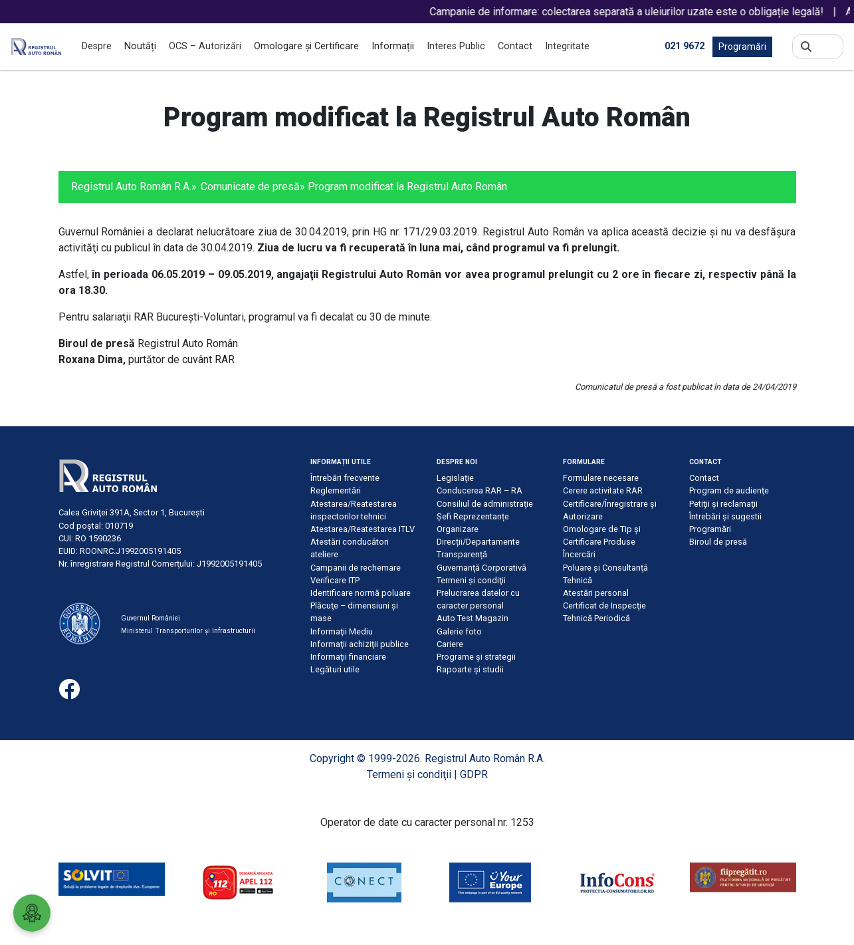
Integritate (567, 46)
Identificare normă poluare (360, 593)
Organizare (458, 529)
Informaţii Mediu (341, 631)
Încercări (579, 554)
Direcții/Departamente (478, 542)
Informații (393, 46)
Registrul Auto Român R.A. (131, 186)
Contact (515, 46)
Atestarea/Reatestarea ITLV (362, 529)
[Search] (827, 46)
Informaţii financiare (348, 657)
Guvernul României (150, 618)
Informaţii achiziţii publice (359, 644)
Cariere (450, 644)
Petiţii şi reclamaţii (723, 504)
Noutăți (140, 46)
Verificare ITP (335, 580)
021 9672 (684, 46)
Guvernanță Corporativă (481, 568)
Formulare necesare (601, 478)
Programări (742, 46)
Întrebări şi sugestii (725, 516)
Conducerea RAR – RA (479, 490)
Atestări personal (596, 593)
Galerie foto (459, 631)
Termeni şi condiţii (471, 580)
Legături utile (335, 669)
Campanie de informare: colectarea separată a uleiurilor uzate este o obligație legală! (640, 11)
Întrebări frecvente (344, 478)
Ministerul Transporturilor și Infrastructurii (188, 630)
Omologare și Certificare (306, 46)
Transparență (462, 554)
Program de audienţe (729, 490)
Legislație (455, 478)
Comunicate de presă (250, 186)
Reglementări (335, 490)
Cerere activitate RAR (603, 490)
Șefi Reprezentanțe (473, 516)
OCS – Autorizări (205, 46)
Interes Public (456, 46)
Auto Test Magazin (472, 618)
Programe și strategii (476, 657)
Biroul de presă (718, 542)
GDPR (474, 774)
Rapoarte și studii (470, 669)
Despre (97, 46)
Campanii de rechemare (355, 568)
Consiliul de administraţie (485, 504)
